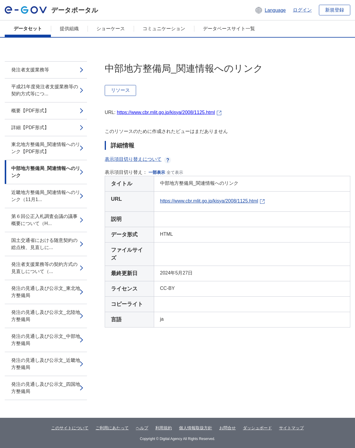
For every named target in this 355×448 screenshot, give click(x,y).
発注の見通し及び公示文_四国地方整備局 (45, 388)
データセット (28, 28)
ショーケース (110, 28)
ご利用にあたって (112, 427)
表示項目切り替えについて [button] (138, 159)
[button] (270, 10)
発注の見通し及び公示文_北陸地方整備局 (45, 316)
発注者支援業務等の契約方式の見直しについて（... (44, 268)
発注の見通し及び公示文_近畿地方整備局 (45, 364)
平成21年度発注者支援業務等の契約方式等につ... (44, 90)
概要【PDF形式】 (30, 110)
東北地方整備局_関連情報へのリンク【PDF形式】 (45, 148)
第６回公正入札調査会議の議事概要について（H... (44, 220)
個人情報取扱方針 (195, 427)
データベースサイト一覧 (229, 28)
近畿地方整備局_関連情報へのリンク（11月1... (45, 196)
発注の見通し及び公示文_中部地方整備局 (45, 340)
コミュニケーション (164, 28)
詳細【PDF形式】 (30, 127)
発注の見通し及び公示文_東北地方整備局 (45, 292)
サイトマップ (291, 427)
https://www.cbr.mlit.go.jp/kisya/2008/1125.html (166, 112)
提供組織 (69, 28)
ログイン (302, 9)
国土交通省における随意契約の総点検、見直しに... (44, 244)
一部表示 (157, 172)
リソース (120, 90)
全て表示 (175, 172)
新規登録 (334, 9)
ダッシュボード (257, 427)
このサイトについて (69, 427)
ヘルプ (142, 427)
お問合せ (227, 427)
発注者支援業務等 (30, 69)
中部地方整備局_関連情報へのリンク (45, 172)
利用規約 (163, 427)
